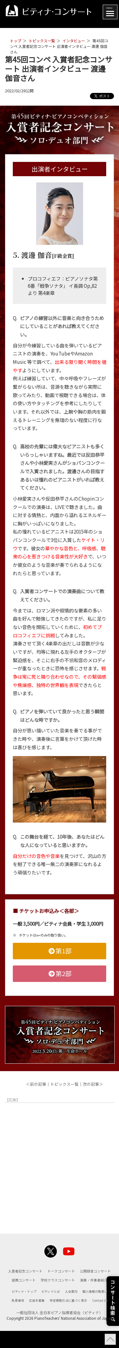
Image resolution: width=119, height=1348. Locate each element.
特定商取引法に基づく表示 (80, 1308)
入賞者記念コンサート (42, 1271)
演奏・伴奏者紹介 (81, 1288)
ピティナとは (50, 1299)
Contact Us (60, 1317)
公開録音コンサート (44, 1279)
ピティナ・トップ (21, 1299)
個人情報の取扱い (98, 1299)
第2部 (60, 973)
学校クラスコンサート (42, 1288)
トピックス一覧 (42, 40)
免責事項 (25, 1308)
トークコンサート (81, 1271)
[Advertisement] (59, 1164)
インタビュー (73, 40)
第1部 (60, 950)
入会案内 (72, 1299)
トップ (15, 40)
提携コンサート (79, 1279)
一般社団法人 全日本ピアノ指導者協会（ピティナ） (59, 1329)
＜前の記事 (36, 1084)
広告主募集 (45, 1308)
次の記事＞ (93, 1084)
